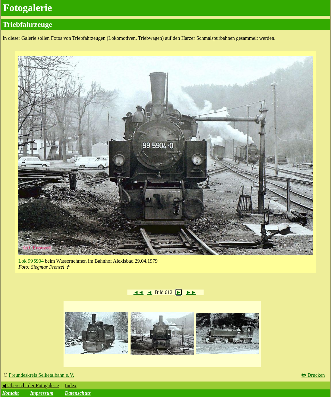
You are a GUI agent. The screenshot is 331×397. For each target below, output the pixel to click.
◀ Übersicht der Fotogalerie (30, 385)
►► (191, 292)
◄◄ (138, 292)
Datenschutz (78, 393)
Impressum (41, 393)
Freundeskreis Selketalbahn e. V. (41, 375)
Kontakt (10, 393)
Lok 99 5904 (31, 261)
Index (70, 385)
